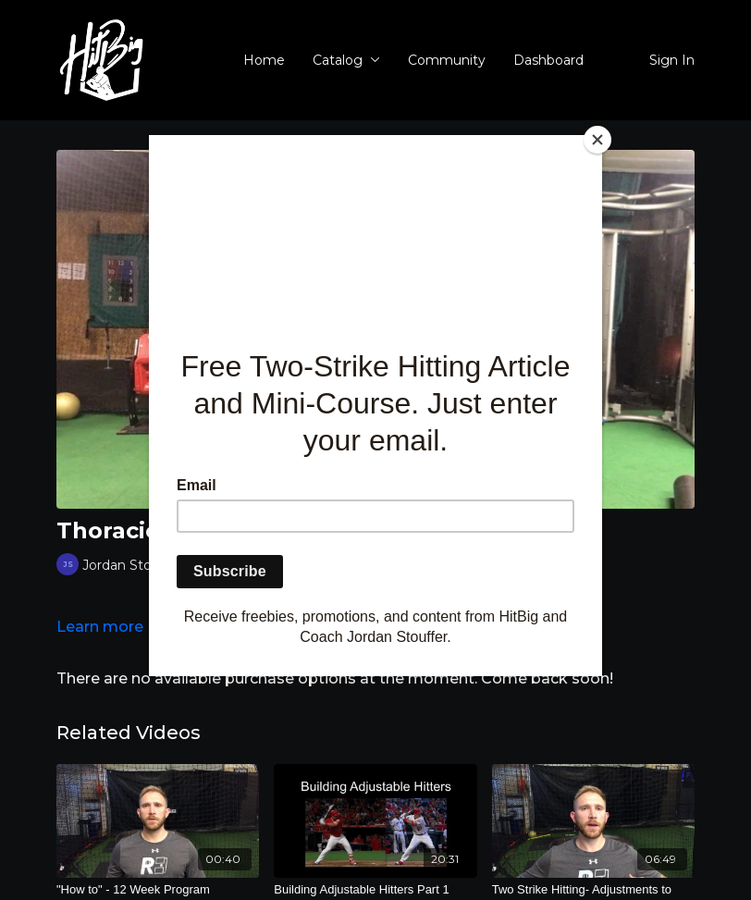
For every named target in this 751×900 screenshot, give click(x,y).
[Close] (597, 140)
